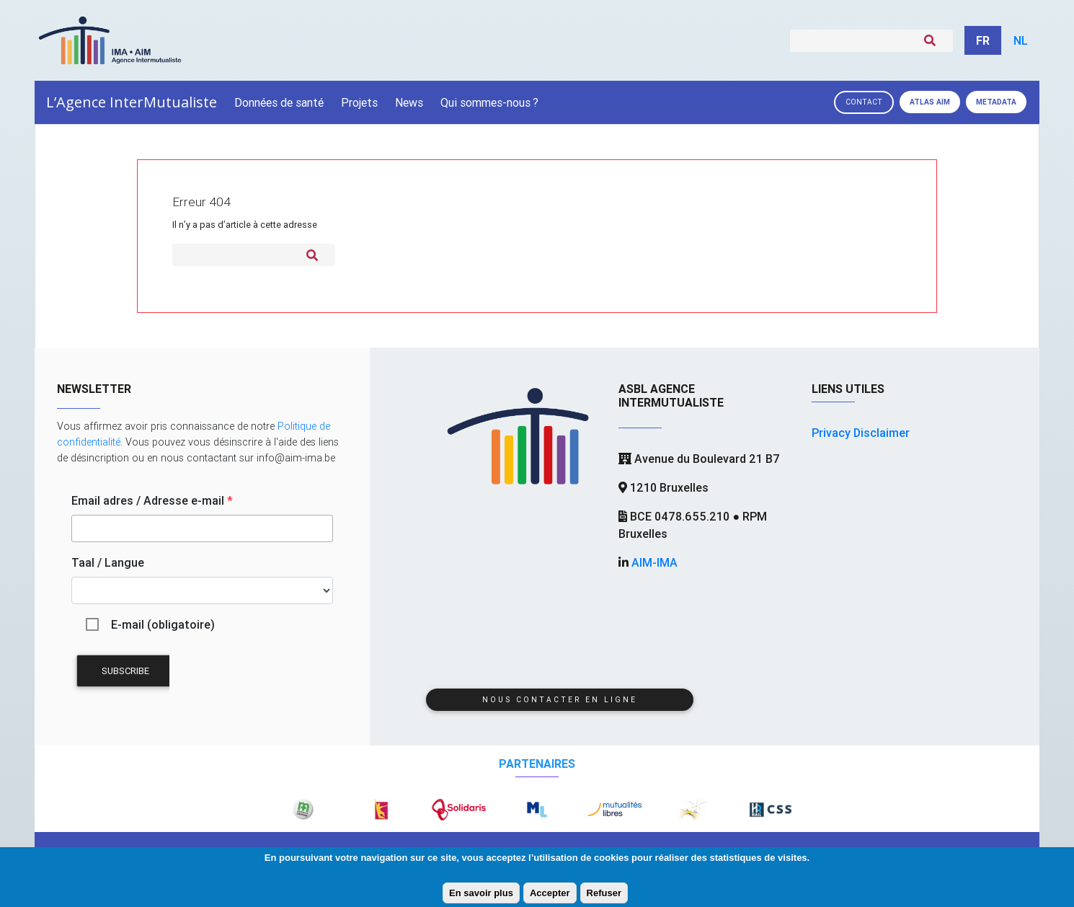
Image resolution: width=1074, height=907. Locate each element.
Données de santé (279, 102)
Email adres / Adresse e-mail (152, 500)
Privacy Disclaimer (861, 432)
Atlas (930, 102)
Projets (359, 102)
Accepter (550, 893)
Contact (864, 102)
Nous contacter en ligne (559, 699)
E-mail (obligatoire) (163, 624)
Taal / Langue (107, 562)
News (409, 102)
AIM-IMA (654, 562)
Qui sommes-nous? (489, 102)
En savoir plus (481, 893)
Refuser (604, 893)
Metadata (996, 102)
